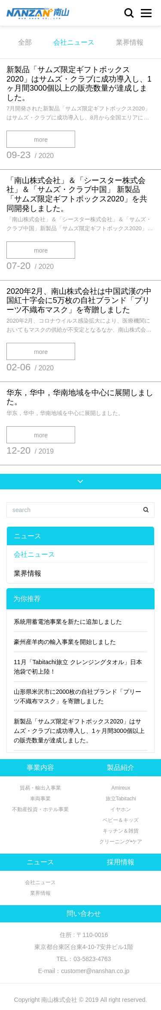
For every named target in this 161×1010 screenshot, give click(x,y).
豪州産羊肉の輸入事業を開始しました (65, 641)
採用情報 (120, 862)
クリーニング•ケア (120, 842)
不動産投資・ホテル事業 (40, 809)
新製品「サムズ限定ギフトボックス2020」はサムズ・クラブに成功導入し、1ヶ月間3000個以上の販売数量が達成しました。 (79, 83)
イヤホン (120, 809)
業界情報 (129, 42)
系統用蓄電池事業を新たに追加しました (68, 621)
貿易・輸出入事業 (40, 788)
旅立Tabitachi (121, 799)
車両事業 (40, 799)
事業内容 (40, 767)
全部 (25, 42)
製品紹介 (120, 767)
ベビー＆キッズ (121, 820)
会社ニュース (73, 42)
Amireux (120, 788)
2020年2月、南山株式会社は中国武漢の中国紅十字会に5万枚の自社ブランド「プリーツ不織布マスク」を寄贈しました (79, 300)
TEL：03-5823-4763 (84, 958)
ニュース (27, 536)
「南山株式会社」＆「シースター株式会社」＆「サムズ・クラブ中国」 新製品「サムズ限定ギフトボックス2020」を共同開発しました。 (76, 194)
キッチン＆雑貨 (121, 831)
